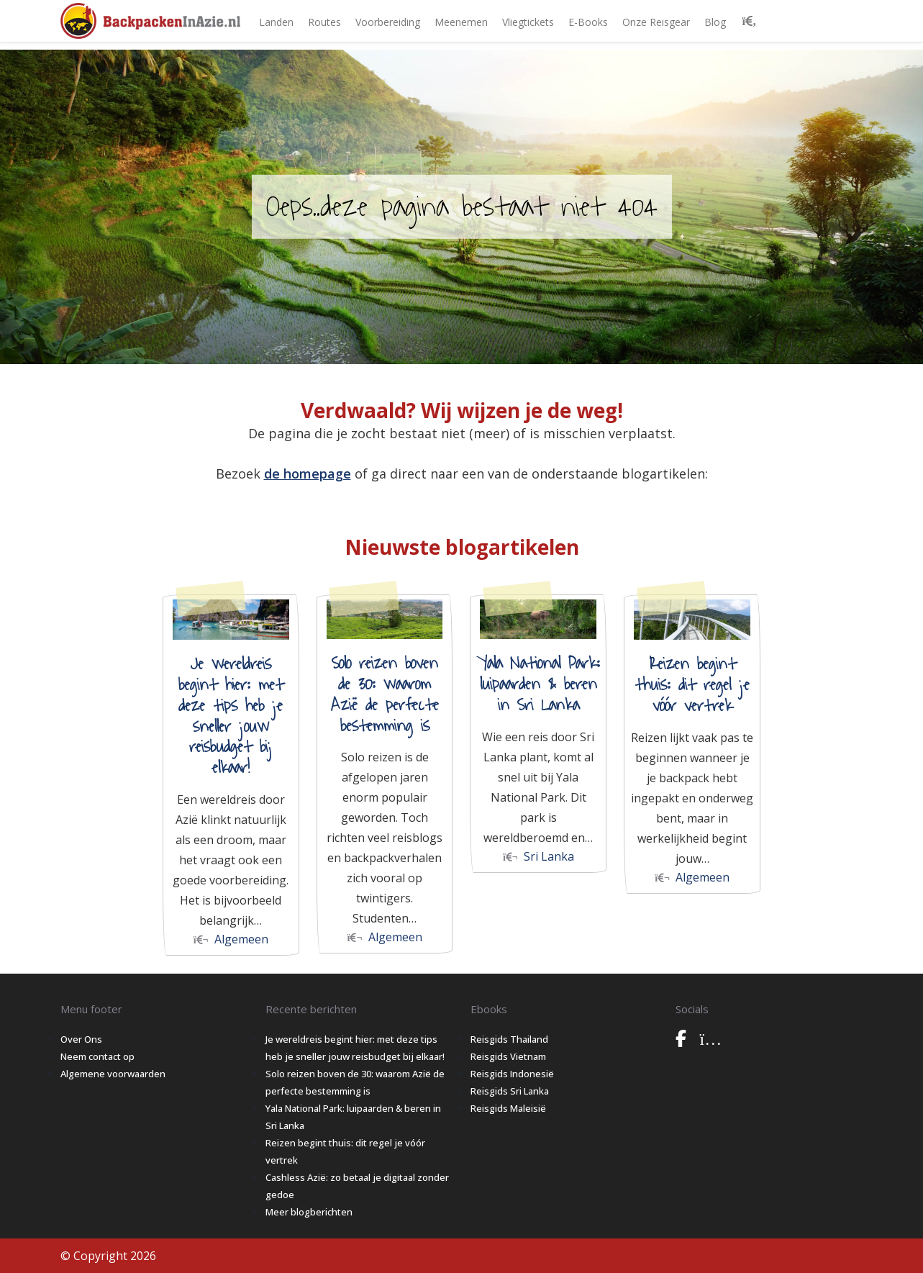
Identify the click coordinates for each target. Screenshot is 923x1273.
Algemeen (231, 939)
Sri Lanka (538, 856)
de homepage (307, 473)
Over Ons (81, 1039)
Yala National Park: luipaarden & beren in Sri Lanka (538, 684)
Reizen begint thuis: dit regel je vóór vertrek (692, 685)
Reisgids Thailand (509, 1039)
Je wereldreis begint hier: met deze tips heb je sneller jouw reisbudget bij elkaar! (230, 716)
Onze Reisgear (656, 22)
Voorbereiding (387, 22)
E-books (588, 22)
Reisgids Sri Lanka (509, 1090)
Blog (715, 22)
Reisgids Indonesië (512, 1073)
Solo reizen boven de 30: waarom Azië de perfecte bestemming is (385, 694)
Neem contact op (97, 1056)
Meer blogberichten (309, 1211)
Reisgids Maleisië (508, 1108)
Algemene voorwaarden (112, 1073)
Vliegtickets (528, 22)
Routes (324, 22)
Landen (276, 22)
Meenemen (461, 22)
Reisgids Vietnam (508, 1056)
